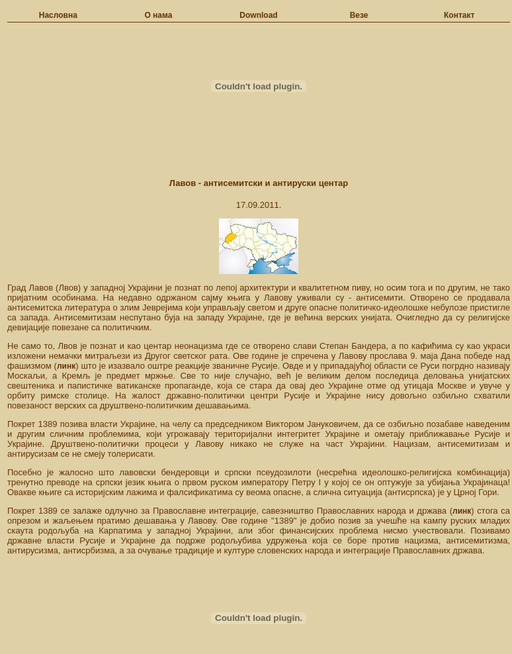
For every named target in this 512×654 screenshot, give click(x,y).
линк (66, 366)
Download (258, 15)
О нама (158, 15)
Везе (359, 15)
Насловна (58, 15)
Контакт (459, 15)
